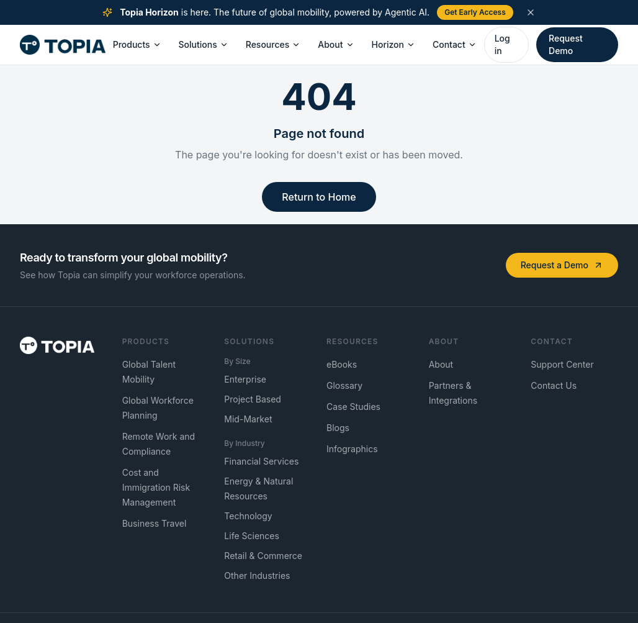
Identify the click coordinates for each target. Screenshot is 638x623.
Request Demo (566, 44)
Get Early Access (475, 12)
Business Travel (154, 523)
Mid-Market (248, 419)
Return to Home (319, 197)
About (336, 44)
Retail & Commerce (263, 555)
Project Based (252, 399)
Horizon (393, 44)
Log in (502, 44)
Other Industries (257, 575)
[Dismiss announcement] (531, 12)
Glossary (344, 385)
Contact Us (554, 385)
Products (137, 44)
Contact (455, 44)
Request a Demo (562, 265)
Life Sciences (251, 535)
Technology (248, 516)
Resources (273, 44)
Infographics (352, 448)
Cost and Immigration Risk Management (156, 487)
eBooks (341, 364)
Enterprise (245, 379)
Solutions (203, 44)
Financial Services (261, 461)
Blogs (337, 427)
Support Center (562, 364)
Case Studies (353, 406)
